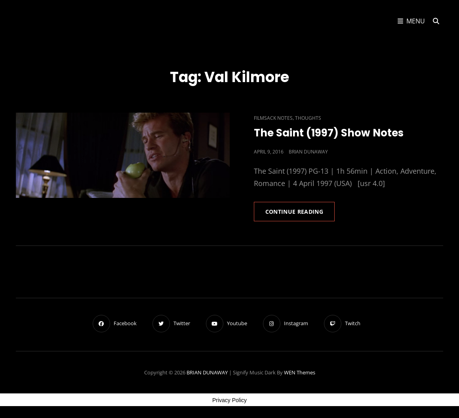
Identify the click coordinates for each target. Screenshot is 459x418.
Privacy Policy (229, 400)
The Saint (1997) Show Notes (329, 133)
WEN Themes (299, 372)
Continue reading (300, 214)
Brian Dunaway (308, 151)
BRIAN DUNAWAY (207, 372)
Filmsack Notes (273, 118)
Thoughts (308, 118)
